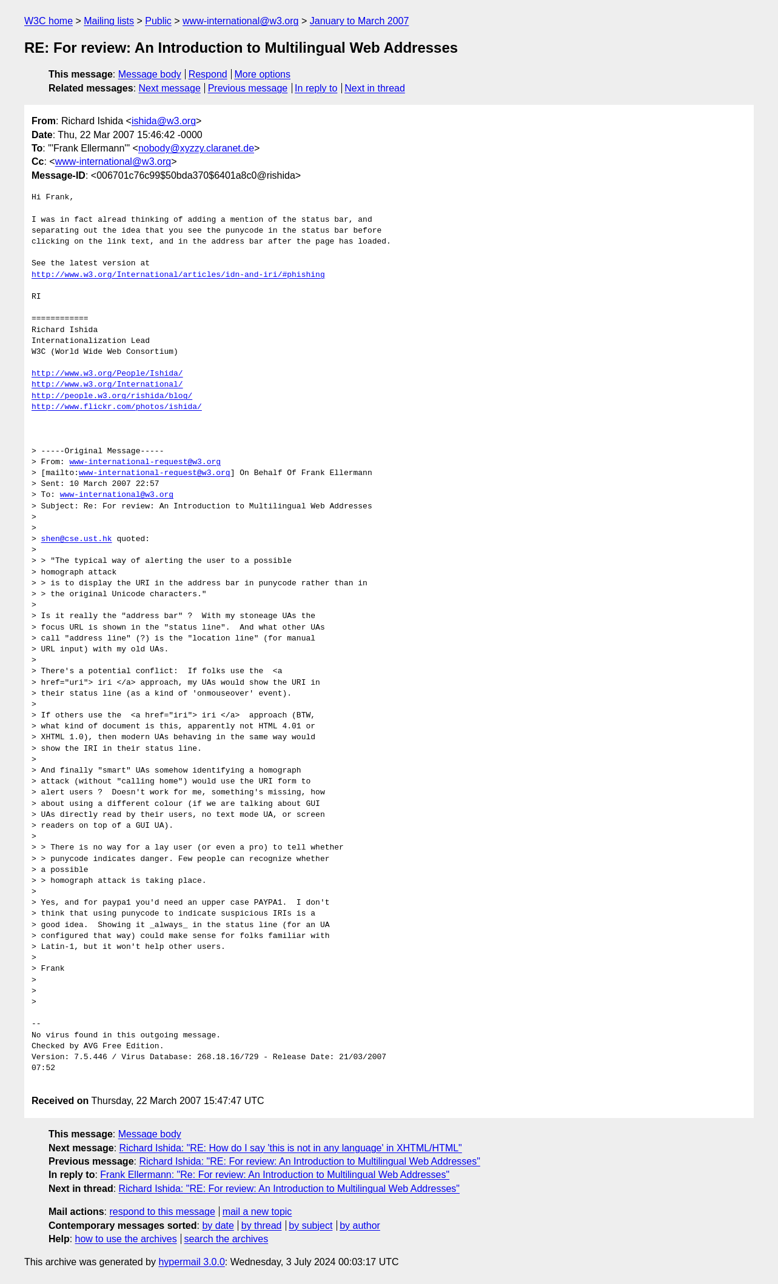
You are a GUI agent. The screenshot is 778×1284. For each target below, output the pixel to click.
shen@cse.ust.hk (76, 539)
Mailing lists (109, 21)
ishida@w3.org (164, 121)
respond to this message (162, 1211)
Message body (149, 74)
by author (360, 1225)
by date (217, 1225)
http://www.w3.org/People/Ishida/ (107, 373)
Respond (208, 74)
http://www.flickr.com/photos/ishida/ (117, 407)
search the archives (226, 1239)
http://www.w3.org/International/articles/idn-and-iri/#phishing (178, 275)
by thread (261, 1225)
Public (158, 21)
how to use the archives (126, 1239)
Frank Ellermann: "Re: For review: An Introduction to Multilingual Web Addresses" (274, 1174)
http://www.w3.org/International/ (107, 384)
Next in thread (374, 88)
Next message (170, 88)
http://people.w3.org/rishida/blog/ (112, 396)
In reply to (316, 88)
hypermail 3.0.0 (191, 1262)
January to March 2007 (359, 21)
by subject (310, 1225)
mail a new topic (257, 1211)
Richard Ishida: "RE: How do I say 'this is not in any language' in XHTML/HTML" (290, 1148)
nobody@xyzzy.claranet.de (196, 148)
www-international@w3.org (240, 21)
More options (263, 74)
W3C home (48, 21)
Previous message (248, 88)
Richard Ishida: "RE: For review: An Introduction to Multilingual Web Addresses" (309, 1161)
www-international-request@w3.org (145, 462)
